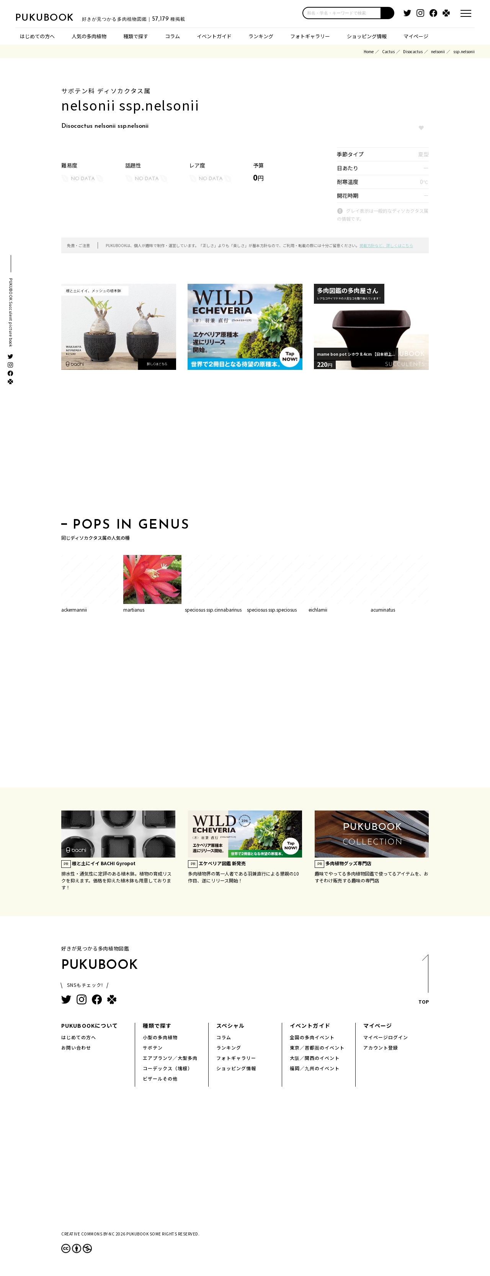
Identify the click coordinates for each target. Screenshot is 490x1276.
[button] (387, 13)
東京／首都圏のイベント (317, 1047)
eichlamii (318, 609)
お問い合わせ (76, 1047)
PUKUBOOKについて (89, 1025)
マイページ (415, 36)
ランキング (260, 36)
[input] (341, 13)
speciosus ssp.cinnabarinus (213, 609)
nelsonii (438, 51)
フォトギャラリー (310, 36)
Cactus (388, 51)
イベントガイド (214, 36)
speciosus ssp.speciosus (272, 609)
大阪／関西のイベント (315, 1058)
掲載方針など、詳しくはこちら (386, 245)
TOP (423, 982)
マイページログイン (385, 1037)
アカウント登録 (380, 1047)
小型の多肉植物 (160, 1037)
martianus (133, 609)
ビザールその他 (160, 1078)
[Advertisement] (245, 446)
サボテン (153, 1047)
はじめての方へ (37, 36)
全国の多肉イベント (312, 1037)
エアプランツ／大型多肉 (170, 1058)
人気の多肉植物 (89, 36)
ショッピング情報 (367, 36)
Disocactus (413, 51)
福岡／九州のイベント (315, 1068)
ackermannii (74, 609)
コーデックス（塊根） (168, 1068)
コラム (172, 36)
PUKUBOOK (53, 17)
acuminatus (383, 609)
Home (369, 51)
